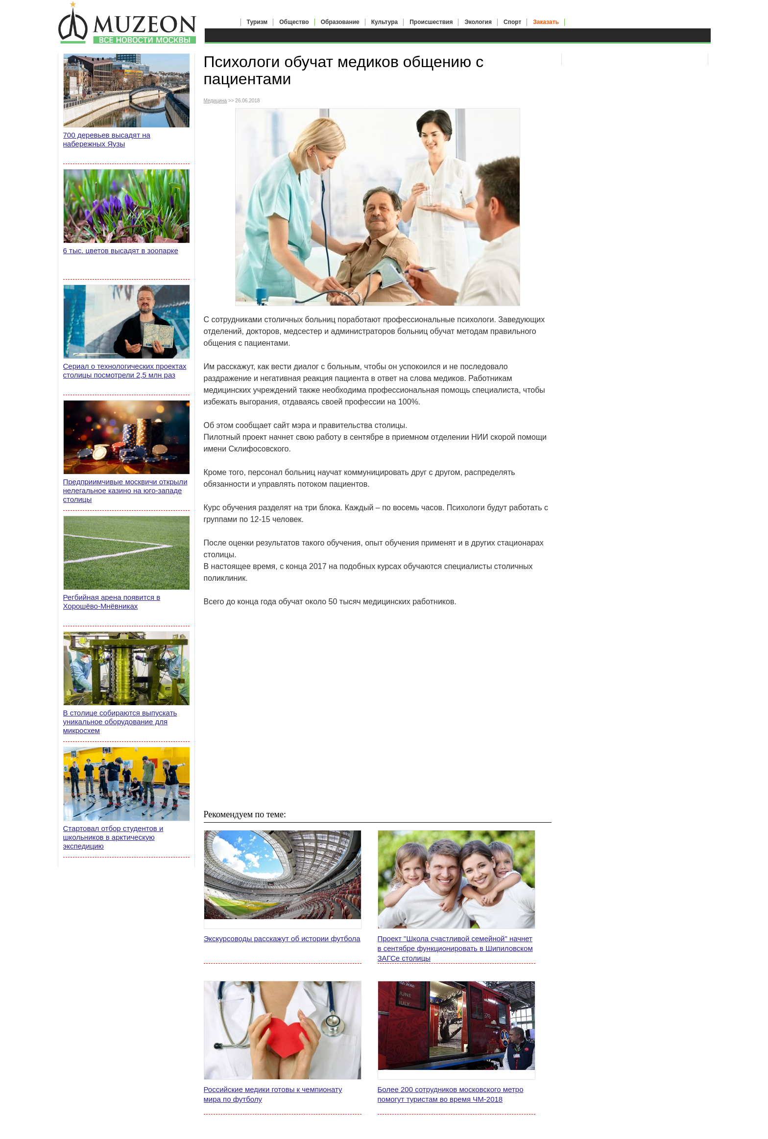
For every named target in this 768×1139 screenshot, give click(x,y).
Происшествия (431, 22)
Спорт (512, 22)
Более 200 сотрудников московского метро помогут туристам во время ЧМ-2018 (451, 1094)
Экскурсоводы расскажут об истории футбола (282, 938)
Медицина (215, 100)
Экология (478, 22)
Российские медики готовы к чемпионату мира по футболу (273, 1094)
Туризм (257, 22)
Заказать (546, 22)
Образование (340, 22)
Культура (384, 22)
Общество (294, 22)
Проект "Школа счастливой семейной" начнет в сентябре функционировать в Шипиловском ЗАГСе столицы (455, 948)
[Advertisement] (378, 719)
